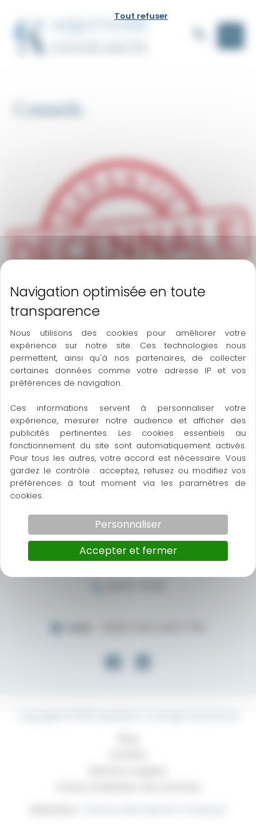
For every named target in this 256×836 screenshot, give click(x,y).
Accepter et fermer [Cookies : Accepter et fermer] (128, 550)
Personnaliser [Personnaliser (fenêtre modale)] (128, 524)
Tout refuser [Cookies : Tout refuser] (141, 16)
